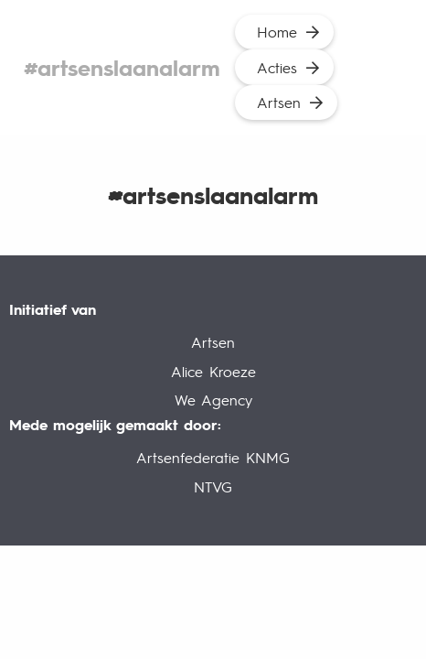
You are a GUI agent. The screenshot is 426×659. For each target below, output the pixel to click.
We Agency (213, 399)
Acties (277, 67)
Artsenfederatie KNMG (213, 457)
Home (277, 31)
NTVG (213, 486)
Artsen (279, 102)
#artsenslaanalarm (122, 67)
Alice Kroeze (213, 371)
